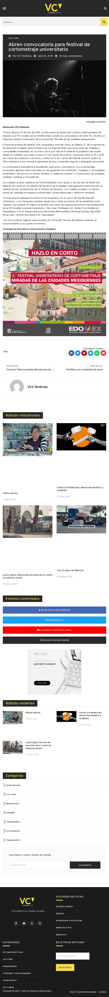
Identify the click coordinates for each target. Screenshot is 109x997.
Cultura (13, 38)
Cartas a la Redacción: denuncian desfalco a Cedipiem (90, 715)
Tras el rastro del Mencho (70, 570)
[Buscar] (104, 22)
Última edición (10, 493)
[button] (4, 8)
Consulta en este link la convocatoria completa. (29, 229)
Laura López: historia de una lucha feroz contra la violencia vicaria (38, 745)
